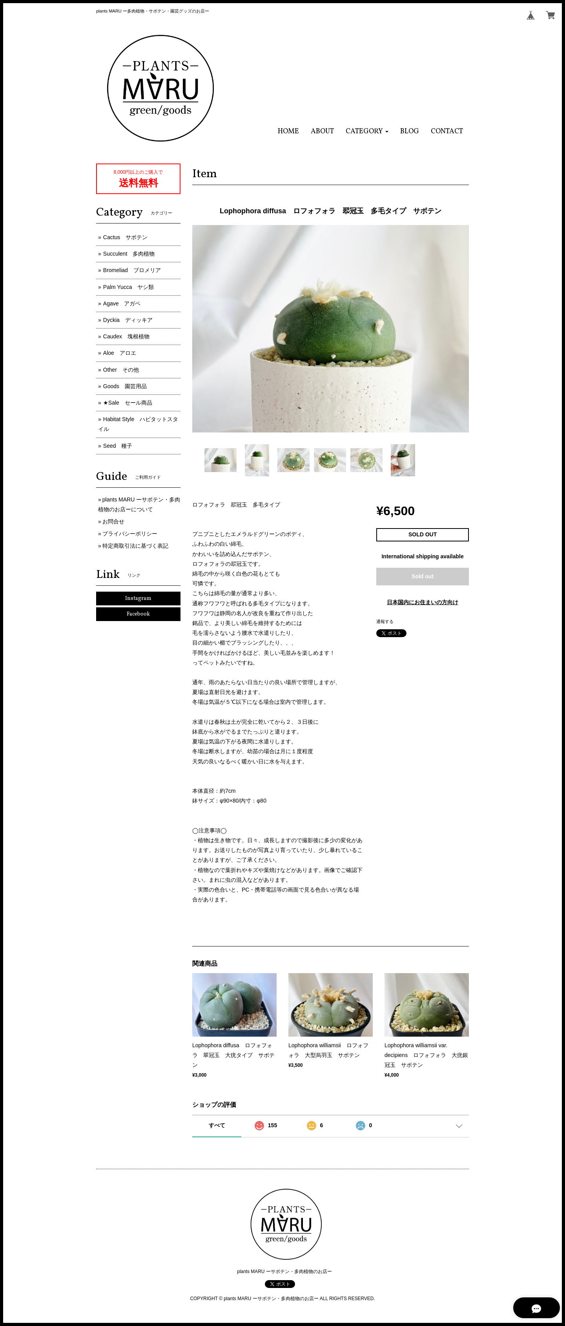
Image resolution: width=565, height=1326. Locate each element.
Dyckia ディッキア (128, 320)
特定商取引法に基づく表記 (135, 546)
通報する (385, 621)
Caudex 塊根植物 (126, 336)
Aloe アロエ (119, 353)
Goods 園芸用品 (125, 386)
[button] (367, 132)
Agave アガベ (122, 303)
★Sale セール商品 (127, 403)
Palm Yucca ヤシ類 (128, 287)
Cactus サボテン (125, 237)
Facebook (138, 614)
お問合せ (113, 521)
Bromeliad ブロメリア (132, 270)
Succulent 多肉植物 (129, 254)
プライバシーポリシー (129, 533)
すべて (217, 1125)
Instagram (138, 598)
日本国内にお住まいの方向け (422, 602)
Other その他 (121, 370)
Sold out (423, 576)
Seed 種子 (118, 446)
